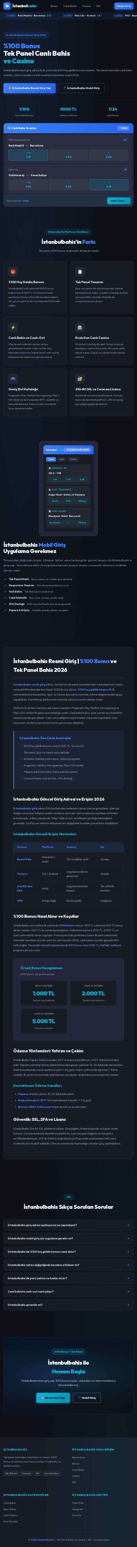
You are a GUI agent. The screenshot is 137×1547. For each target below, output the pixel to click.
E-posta (76, 1515)
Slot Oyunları (10, 1521)
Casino (85, 6)
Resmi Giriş (123, 6)
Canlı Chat (77, 1503)
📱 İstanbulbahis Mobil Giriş (81, 88)
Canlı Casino (10, 1515)
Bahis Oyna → (119, 201)
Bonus (53, 6)
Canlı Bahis (69, 6)
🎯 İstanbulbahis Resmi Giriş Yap (29, 88)
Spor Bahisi (9, 1509)
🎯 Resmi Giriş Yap (53, 1398)
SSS (97, 6)
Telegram (77, 1509)
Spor (61, 459)
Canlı (51, 459)
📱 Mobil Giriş (87, 1398)
